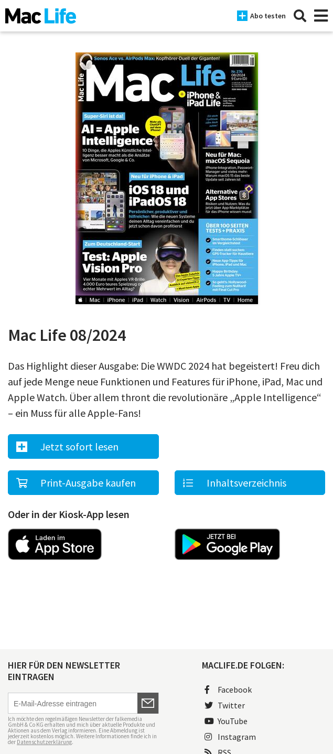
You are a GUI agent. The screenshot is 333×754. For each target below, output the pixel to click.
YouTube (226, 721)
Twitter (225, 705)
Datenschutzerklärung (44, 742)
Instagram (230, 736)
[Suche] (300, 15)
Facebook (228, 689)
